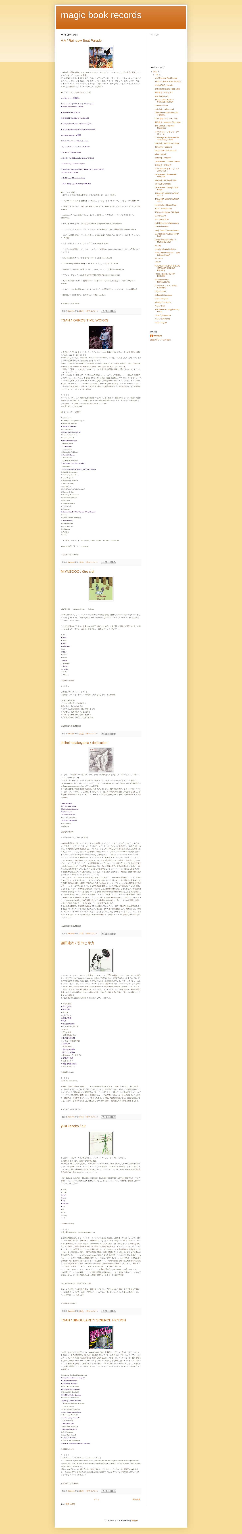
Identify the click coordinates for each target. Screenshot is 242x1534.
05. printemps (65, 646)
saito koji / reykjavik (163, 158)
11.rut (63, 1218)
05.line (63, 1201)
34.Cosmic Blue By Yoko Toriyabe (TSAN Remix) (78, 512)
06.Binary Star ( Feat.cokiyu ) (71, 432)
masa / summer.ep (162, 319)
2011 (155, 72)
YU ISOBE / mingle (163, 184)
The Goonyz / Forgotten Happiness (165, 127)
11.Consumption (66, 446)
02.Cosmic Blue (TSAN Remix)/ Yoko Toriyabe (77, 104)
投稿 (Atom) (70, 1504)
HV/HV (158, 262)
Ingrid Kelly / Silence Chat (165, 205)
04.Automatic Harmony (69, 1383)
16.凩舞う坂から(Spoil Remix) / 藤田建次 (76, 184)
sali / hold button (161, 227)
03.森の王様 (65, 1009)
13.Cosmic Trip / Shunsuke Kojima (73, 164)
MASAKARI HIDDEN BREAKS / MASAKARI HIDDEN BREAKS (167, 268)
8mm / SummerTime (163, 209)
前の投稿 (136, 1499)
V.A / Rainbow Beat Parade (81, 40)
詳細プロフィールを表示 (160, 340)
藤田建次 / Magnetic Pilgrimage (168, 122)
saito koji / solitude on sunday (167, 143)
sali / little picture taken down (167, 223)
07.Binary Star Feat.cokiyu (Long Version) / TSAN (78, 129)
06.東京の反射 (66, 1018)
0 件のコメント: (92, 311)
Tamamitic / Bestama (163, 147)
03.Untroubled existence (69, 1380)
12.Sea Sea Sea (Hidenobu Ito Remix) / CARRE (77, 158)
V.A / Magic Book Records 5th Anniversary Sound (167, 138)
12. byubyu (65, 666)
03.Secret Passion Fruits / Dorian (72, 106)
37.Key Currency (67, 520)
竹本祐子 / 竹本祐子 (163, 165)
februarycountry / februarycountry (162, 281)
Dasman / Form (161, 106)
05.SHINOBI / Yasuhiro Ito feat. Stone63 (75, 118)
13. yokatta (64, 669)
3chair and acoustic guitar (69, 809)
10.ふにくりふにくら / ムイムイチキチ (75, 146)
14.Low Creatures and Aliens (71, 1412)
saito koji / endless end (164, 109)
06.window (64, 1204)
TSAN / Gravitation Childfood (168, 212)
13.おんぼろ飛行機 (68, 1038)
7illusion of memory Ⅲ (69, 820)
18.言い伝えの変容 (68, 1052)
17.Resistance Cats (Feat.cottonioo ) (73, 463)
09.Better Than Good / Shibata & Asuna (74, 141)
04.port (63, 1198)
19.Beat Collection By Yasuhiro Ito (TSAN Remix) (78, 469)
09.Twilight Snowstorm (69, 440)
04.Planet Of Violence (68, 426)
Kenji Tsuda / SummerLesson (167, 230)
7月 (157, 75)
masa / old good (161, 299)
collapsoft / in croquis (163, 295)
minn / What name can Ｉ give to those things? (167, 254)
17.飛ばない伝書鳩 (68, 1049)
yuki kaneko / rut (73, 1126)
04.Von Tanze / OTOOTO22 (70, 112)
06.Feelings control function (70, 1389)
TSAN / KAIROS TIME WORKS (84, 320)
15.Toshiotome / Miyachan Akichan (73, 178)
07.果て (63, 1021)
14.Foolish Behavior (68, 455)
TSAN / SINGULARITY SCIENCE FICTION (93, 1320)
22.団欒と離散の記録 (69, 1064)
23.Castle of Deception (68, 1438)
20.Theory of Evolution (69, 1429)
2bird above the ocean (68, 806)
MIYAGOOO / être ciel (77, 571)
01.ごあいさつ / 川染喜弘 (70, 98)
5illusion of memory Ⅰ (69, 815)
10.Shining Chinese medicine (71, 1401)
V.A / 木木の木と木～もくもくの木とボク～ (167, 170)
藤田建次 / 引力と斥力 (77, 943)
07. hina (63, 652)
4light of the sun (66, 812)
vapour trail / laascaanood (165, 150)
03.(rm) (63, 1195)
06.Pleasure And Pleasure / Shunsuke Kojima (76, 124)
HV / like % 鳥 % (162, 219)
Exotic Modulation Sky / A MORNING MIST (165, 241)
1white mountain (66, 803)
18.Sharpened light (67, 1423)
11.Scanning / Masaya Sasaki (71, 152)
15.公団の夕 (65, 1044)
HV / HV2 (159, 259)
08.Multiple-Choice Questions (71, 1395)
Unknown (157, 336)
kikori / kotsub (160, 154)
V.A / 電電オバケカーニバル (166, 119)
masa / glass (160, 306)
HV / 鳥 (158, 246)
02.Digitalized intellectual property (73, 1378)
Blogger (135, 1520)
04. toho (63, 643)
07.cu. (63, 1206)
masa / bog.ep (161, 322)
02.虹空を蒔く (66, 1006)
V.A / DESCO (160, 216)
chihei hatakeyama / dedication (84, 743)
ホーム (96, 1499)
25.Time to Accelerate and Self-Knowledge (75, 1443)
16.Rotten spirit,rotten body (70, 1418)
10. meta (64, 660)
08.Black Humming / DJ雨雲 (71, 135)
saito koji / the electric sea (165, 180)
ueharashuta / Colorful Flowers (167, 161)
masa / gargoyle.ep (163, 315)
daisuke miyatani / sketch (165, 249)
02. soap (64, 637)
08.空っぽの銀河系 (68, 1024)
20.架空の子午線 (67, 1058)
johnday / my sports (163, 302)
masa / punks (160, 291)
